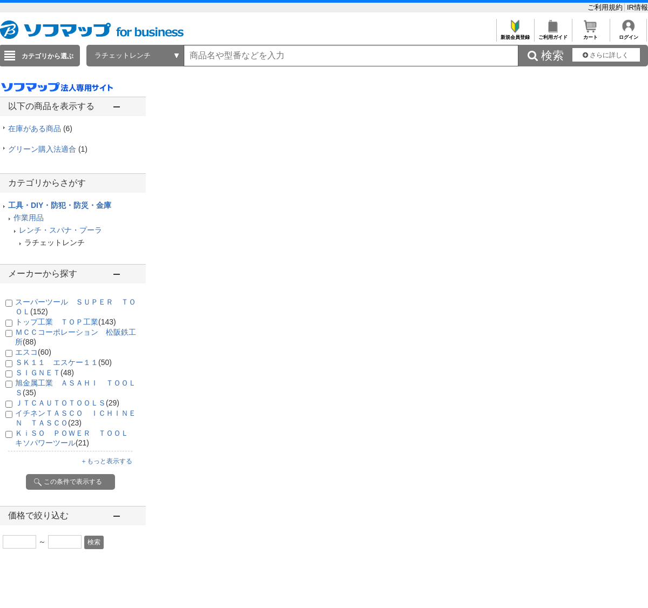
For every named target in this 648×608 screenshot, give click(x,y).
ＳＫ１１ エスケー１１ (63, 362)
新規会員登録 (514, 34)
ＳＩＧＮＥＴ (44, 372)
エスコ (33, 352)
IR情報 (637, 7)
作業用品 (29, 217)
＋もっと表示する (106, 461)
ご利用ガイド (552, 34)
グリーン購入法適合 (47, 149)
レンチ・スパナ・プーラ (60, 230)
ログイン (628, 34)
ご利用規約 (606, 7)
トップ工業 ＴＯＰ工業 (65, 321)
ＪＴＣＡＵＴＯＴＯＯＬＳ (67, 402)
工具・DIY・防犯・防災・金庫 (59, 205)
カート (590, 34)
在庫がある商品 (40, 128)
